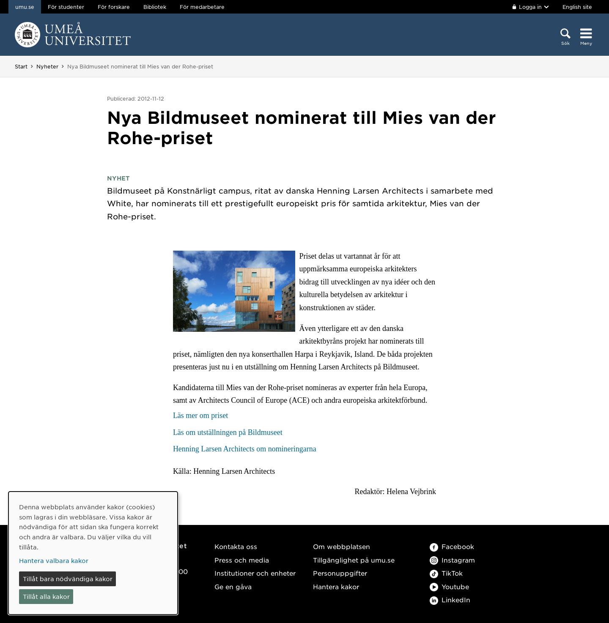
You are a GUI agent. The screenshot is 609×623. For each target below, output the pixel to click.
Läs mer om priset (200, 415)
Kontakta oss (235, 546)
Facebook (452, 546)
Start (21, 66)
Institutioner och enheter (255, 573)
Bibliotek (154, 6)
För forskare (114, 6)
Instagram (452, 560)
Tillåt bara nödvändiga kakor (67, 578)
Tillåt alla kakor (46, 596)
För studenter (66, 6)
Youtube (449, 586)
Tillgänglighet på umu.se (354, 560)
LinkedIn (450, 600)
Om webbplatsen (341, 546)
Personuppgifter (340, 573)
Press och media (241, 560)
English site (577, 6)
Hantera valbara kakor (53, 560)
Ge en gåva (233, 586)
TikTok (446, 573)
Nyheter (47, 66)
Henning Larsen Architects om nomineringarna (244, 449)
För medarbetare (202, 6)
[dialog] (93, 553)
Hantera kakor (336, 586)
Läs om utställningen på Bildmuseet (228, 432)
